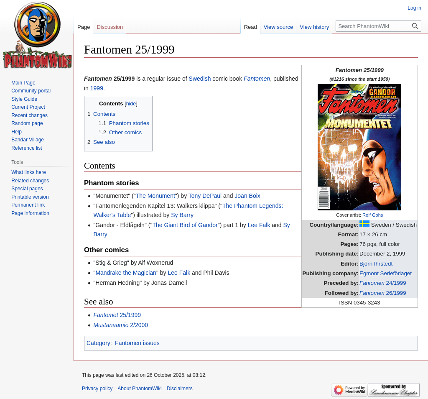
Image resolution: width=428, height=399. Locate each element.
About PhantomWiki (139, 388)
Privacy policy (97, 388)
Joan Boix (247, 195)
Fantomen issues (137, 343)
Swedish (200, 78)
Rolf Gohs (372, 214)
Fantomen (257, 78)
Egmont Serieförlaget (385, 273)
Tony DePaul (205, 195)
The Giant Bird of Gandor (184, 225)
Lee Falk (259, 225)
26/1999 (382, 293)
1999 (96, 88)
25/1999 (117, 315)
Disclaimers (180, 388)
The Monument (155, 195)
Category (98, 343)
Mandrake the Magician (125, 272)
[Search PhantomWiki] (378, 26)
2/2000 (120, 325)
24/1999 (382, 283)
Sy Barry (182, 215)
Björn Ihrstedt (375, 264)
